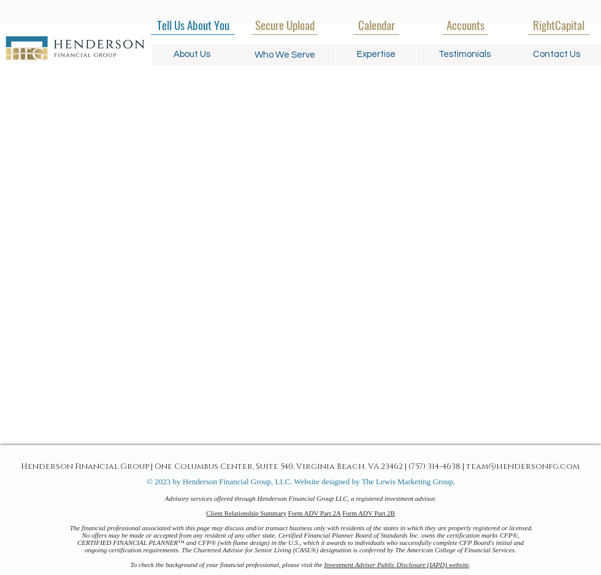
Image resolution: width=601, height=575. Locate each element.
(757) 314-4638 (434, 466)
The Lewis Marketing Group (407, 481)
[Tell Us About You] (193, 24)
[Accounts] (465, 24)
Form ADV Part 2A (314, 513)
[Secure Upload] (284, 24)
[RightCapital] (558, 24)
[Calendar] (376, 24)
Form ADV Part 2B (368, 513)
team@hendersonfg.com (523, 466)
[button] (285, 54)
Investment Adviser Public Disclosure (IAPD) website (396, 564)
